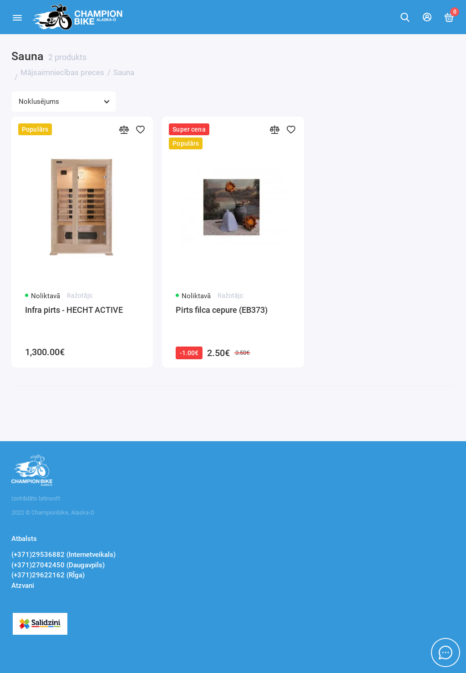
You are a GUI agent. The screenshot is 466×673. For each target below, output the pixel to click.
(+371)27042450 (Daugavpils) (58, 565)
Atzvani (22, 585)
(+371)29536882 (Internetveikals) (63, 555)
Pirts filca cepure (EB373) (222, 310)
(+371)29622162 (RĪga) (48, 575)
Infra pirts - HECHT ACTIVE (74, 310)
